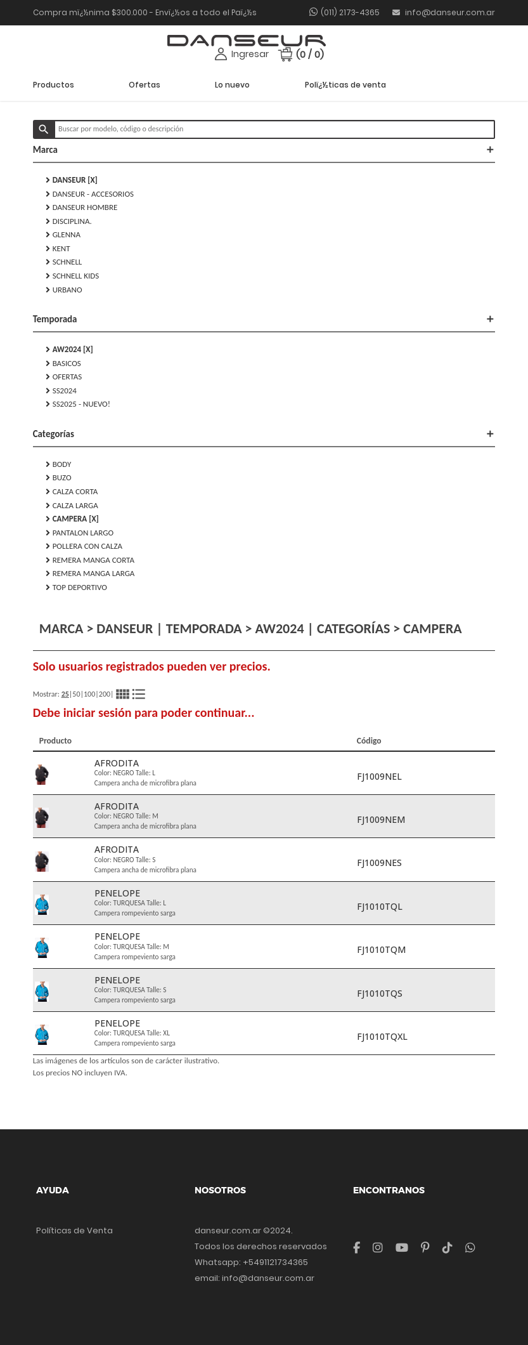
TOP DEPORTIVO (76, 587)
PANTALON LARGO (79, 533)
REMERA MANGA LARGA (90, 573)
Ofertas (144, 84)
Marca (264, 149)
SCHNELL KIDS (73, 276)
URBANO (64, 290)
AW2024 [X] (69, 349)
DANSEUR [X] (72, 180)
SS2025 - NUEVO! (78, 404)
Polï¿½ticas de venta (345, 84)
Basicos (63, 363)
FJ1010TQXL (382, 1036)
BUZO (59, 478)
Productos (53, 84)
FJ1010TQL (379, 906)
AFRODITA (116, 763)
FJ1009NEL (379, 776)
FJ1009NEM (381, 819)
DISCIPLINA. (69, 221)
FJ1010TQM (381, 949)
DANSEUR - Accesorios (90, 194)
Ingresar (250, 54)
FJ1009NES (379, 862)
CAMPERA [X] (72, 519)
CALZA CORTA (72, 492)
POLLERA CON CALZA (84, 546)
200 (104, 694)
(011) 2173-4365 (350, 12)
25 (65, 694)
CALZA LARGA (72, 506)
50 (76, 694)
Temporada (264, 319)
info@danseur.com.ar (443, 12)
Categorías (264, 434)
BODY (59, 464)
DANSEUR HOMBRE (82, 207)
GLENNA (63, 235)
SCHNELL (64, 262)
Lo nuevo (232, 84)
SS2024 (61, 391)
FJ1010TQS (379, 993)
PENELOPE (117, 893)
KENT (58, 249)
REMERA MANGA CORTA (90, 560)
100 (89, 694)
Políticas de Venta (74, 1230)
